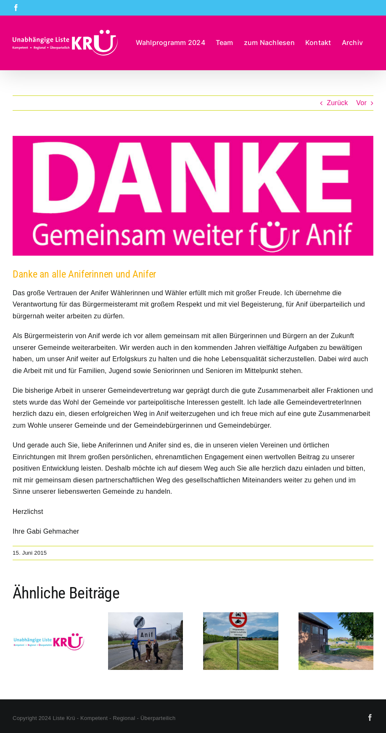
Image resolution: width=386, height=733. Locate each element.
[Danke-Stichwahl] (193, 196)
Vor (361, 102)
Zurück (337, 102)
